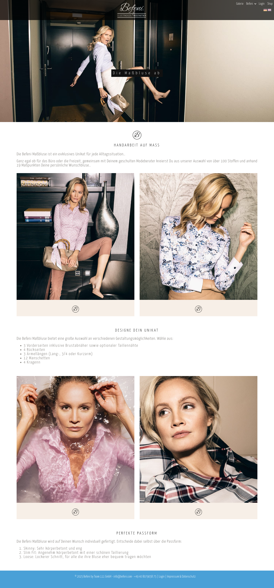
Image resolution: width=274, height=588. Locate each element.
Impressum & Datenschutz (181, 576)
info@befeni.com (123, 576)
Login (262, 3)
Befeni (251, 3)
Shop (270, 3)
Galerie (239, 3)
